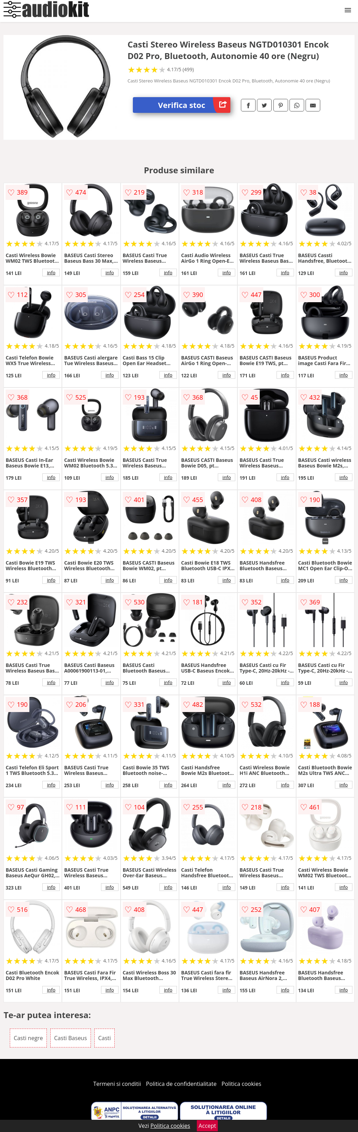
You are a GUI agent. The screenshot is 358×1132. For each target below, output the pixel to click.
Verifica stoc (194, 105)
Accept (207, 1126)
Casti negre (28, 1038)
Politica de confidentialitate (181, 1084)
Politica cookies (242, 1084)
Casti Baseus (70, 1038)
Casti (104, 1038)
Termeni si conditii (117, 1084)
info (51, 272)
